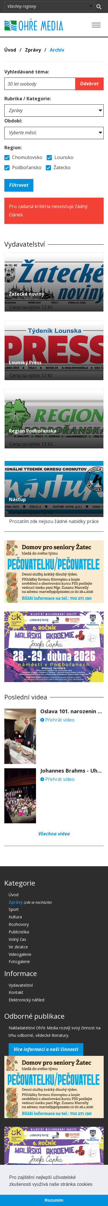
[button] (94, 1185)
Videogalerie (20, 954)
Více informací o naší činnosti (46, 1049)
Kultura (15, 917)
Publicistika (19, 932)
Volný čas (17, 939)
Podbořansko (22, 167)
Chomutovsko (23, 157)
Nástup (17, 499)
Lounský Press (25, 362)
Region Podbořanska (32, 431)
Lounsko (60, 157)
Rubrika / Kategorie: (27, 98)
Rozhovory (19, 924)
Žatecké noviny (26, 294)
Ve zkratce (18, 947)
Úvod (10, 50)
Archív (57, 50)
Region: (13, 147)
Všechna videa (54, 834)
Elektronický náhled (26, 1000)
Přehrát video (57, 720)
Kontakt (16, 992)
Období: (13, 121)
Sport (14, 909)
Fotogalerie (19, 961)
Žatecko (58, 167)
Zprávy (33, 50)
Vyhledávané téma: (26, 72)
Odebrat (89, 83)
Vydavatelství (21, 985)
